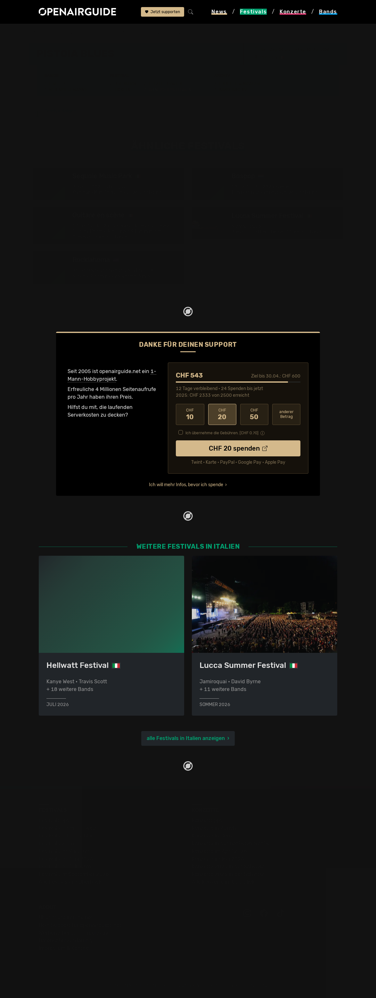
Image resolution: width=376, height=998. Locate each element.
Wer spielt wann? (68, 89)
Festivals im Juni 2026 (66, 858)
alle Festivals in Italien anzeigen (186, 738)
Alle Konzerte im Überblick (223, 881)
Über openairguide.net (66, 917)
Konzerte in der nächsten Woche (231, 843)
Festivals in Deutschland (68, 835)
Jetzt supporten (162, 12)
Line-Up (57, 83)
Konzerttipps (207, 820)
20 (222, 414)
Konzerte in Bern (212, 835)
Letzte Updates (166, 83)
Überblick (125, 83)
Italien (94, 32)
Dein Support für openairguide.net (80, 925)
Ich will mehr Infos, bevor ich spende (186, 484)
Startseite (40, 32)
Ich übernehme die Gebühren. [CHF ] (221, 433)
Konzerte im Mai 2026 (218, 858)
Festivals (69, 32)
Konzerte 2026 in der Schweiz (228, 874)
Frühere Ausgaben (239, 83)
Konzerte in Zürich (214, 828)
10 (190, 414)
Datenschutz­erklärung (66, 940)
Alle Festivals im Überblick (70, 881)
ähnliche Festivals (167, 32)
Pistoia (271, 57)
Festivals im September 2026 (74, 874)
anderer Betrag (286, 414)
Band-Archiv (233, 89)
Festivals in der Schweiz (67, 828)
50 (254, 414)
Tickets (122, 89)
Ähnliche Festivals (170, 89)
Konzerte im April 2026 (219, 851)
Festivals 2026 (56, 843)
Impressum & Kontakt (64, 948)
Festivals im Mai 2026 (65, 851)
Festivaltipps (54, 820)
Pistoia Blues (123, 32)
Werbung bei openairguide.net (75, 932)
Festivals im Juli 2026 (65, 866)
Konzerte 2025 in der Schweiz (228, 866)
